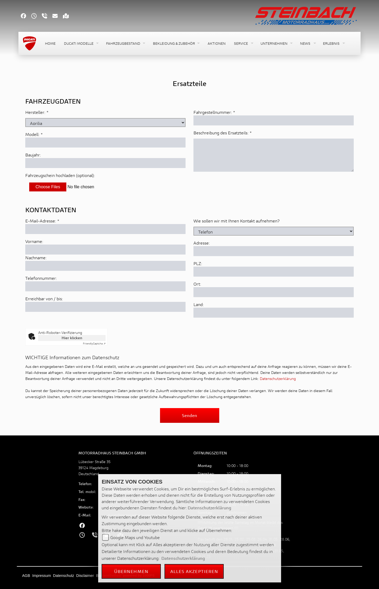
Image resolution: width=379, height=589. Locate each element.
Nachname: (36, 257)
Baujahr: (33, 155)
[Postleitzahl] (273, 272)
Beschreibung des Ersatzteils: (222, 132)
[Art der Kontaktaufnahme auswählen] (273, 231)
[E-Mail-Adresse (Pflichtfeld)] (105, 229)
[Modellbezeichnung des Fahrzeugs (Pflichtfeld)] (105, 143)
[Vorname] (105, 250)
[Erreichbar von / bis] (105, 307)
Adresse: (201, 243)
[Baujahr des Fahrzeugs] (105, 163)
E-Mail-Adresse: (42, 221)
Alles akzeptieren (194, 571)
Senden (189, 415)
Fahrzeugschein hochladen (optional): (60, 175)
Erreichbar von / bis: (44, 298)
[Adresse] (273, 251)
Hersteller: (35, 112)
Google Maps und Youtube (135, 537)
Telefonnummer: (41, 278)
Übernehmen (131, 571)
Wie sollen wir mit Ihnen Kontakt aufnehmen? (236, 221)
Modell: (32, 134)
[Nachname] (105, 266)
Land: (198, 304)
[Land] (273, 313)
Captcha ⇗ (94, 343)
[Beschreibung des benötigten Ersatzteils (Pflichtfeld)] (273, 155)
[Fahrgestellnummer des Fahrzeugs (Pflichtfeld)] (273, 120)
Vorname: (34, 241)
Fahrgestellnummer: (212, 112)
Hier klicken (72, 337)
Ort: (197, 284)
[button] (81, 43)
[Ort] (273, 292)
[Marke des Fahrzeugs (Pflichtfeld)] (105, 122)
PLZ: (197, 263)
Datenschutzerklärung (278, 378)
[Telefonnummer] (105, 286)
